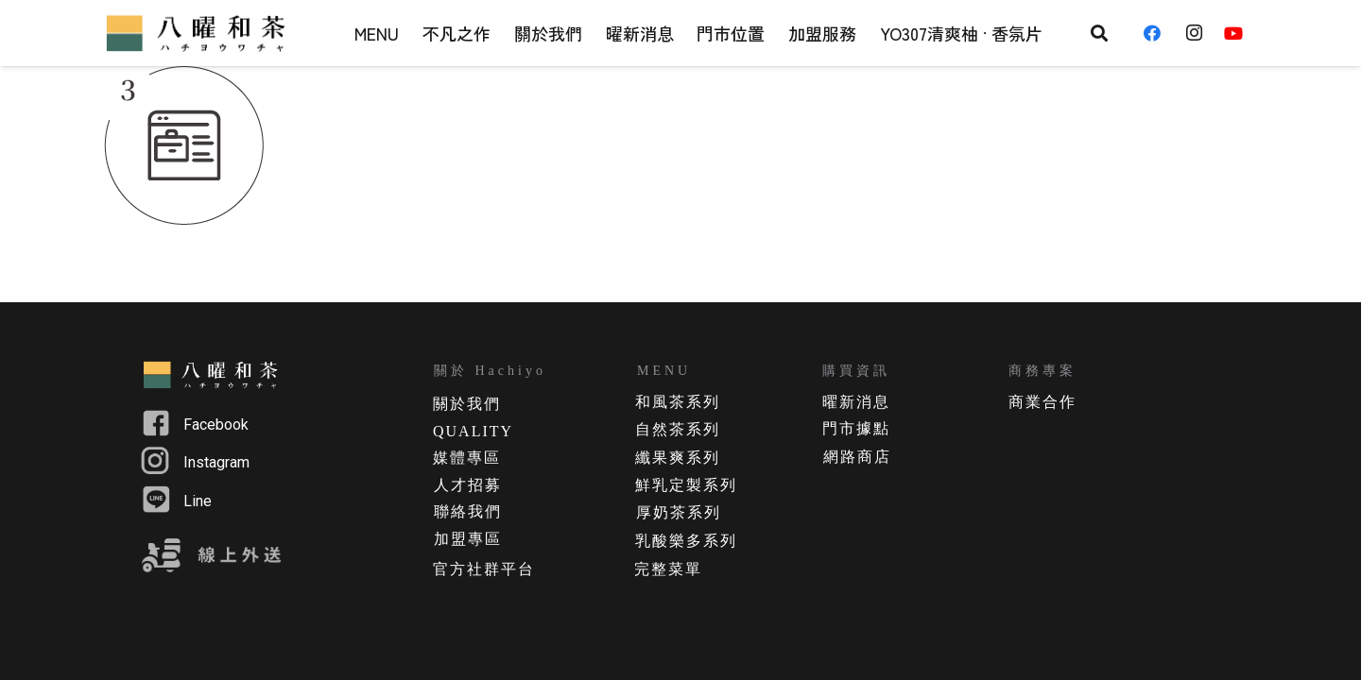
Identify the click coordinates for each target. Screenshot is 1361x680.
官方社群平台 (484, 569)
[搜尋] (1099, 33)
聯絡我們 (468, 511)
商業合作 (1042, 402)
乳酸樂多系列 (686, 541)
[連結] (198, 33)
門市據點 (856, 428)
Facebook (216, 425)
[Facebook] (1159, 33)
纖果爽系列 (677, 458)
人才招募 (468, 485)
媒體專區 (467, 458)
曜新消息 (856, 402)
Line (197, 501)
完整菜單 (668, 569)
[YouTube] (1240, 33)
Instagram (216, 462)
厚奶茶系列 (678, 512)
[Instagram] (1199, 33)
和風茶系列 (677, 402)
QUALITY (473, 431)
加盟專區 (468, 539)
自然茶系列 (677, 429)
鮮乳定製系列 (686, 485)
